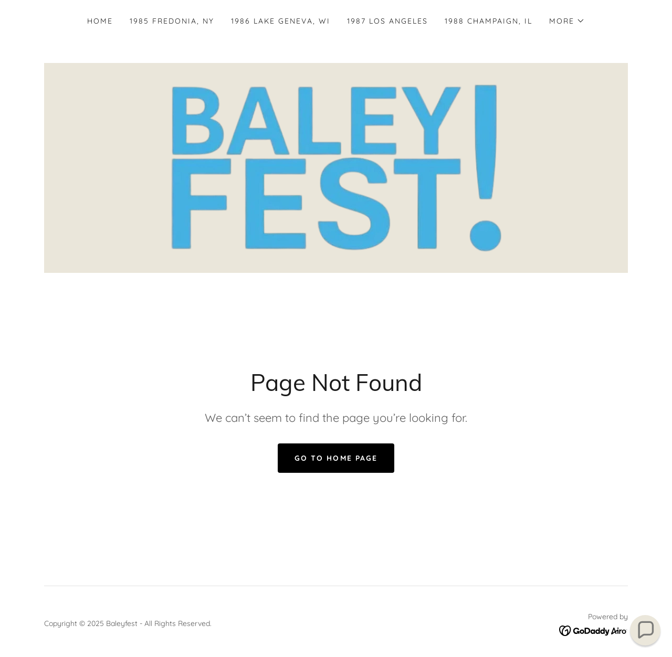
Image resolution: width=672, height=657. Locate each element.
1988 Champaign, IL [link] (488, 21)
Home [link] (100, 21)
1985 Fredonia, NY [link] (172, 21)
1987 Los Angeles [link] (387, 21)
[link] (336, 167)
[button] (567, 21)
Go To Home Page (336, 458)
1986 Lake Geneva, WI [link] (280, 21)
